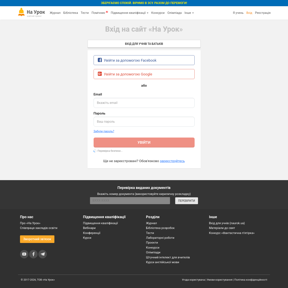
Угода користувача (193, 279)
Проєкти (152, 242)
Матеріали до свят (222, 228)
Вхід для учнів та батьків (144, 43)
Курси (87, 238)
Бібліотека (70, 13)
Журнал (55, 13)
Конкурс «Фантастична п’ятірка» (231, 233)
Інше (189, 13)
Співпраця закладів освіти (38, 228)
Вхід (249, 13)
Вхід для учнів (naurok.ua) (227, 223)
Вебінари (89, 228)
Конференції (91, 233)
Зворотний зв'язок (37, 239)
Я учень (238, 13)
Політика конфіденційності (250, 279)
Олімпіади (153, 252)
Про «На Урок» (30, 223)
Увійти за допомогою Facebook (127, 59)
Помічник (100, 13)
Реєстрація (263, 13)
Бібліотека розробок (160, 228)
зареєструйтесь (172, 161)
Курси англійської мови (162, 262)
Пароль (99, 113)
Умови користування (219, 279)
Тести (85, 13)
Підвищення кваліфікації (129, 13)
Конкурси (158, 13)
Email (98, 94)
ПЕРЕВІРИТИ (186, 200)
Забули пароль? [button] (104, 131)
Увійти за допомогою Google (125, 73)
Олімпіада (174, 13)
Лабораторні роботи (160, 238)
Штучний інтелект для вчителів (168, 257)
